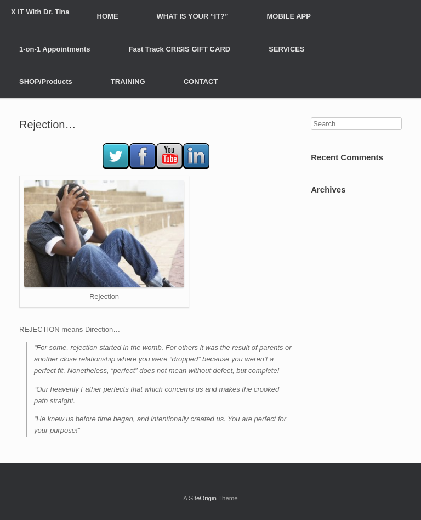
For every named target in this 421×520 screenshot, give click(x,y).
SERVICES (287, 49)
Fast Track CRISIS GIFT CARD (180, 49)
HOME (107, 16)
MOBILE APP (289, 16)
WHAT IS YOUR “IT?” (193, 16)
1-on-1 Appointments (54, 49)
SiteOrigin (203, 498)
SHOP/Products (45, 81)
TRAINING (128, 81)
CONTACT (201, 81)
